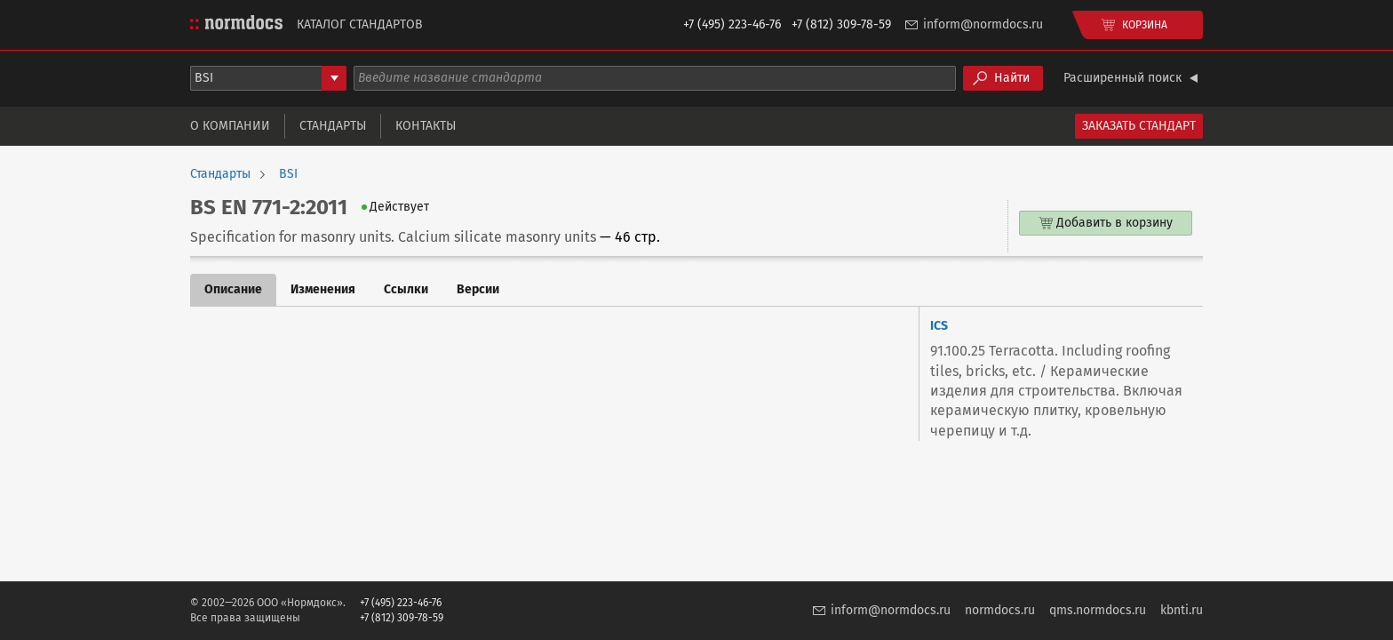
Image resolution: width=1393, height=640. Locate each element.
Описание (233, 289)
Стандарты (332, 125)
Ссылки (406, 289)
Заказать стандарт (1139, 125)
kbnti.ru (1181, 610)
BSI (288, 174)
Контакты (425, 125)
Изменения (323, 289)
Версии (478, 289)
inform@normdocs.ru (983, 24)
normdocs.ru (1000, 610)
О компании (230, 125)
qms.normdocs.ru (1097, 610)
